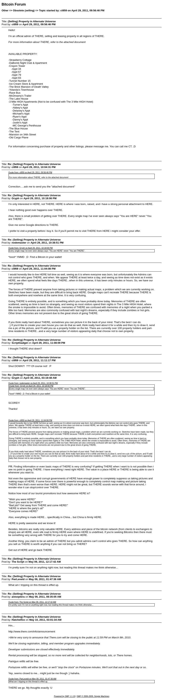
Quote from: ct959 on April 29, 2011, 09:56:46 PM (30, 172)
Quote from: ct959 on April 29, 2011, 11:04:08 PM (30, 420)
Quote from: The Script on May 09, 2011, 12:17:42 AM (32, 602)
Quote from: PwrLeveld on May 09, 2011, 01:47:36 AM (32, 679)
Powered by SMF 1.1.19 (64, 696)
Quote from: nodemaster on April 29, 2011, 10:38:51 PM (33, 383)
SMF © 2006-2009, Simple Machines (93, 696)
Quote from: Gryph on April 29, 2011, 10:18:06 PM (30, 248)
